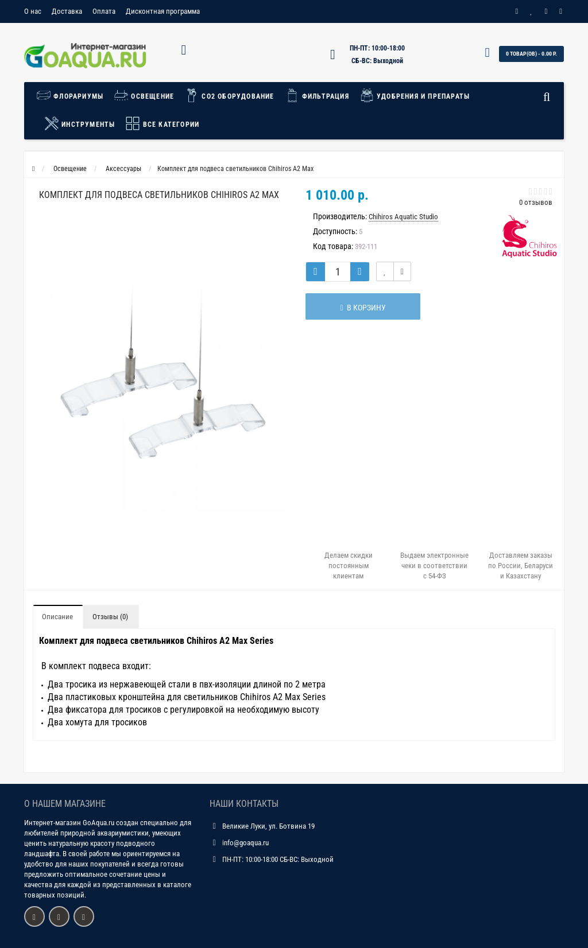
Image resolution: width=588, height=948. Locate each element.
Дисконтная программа (163, 11)
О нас (32, 11)
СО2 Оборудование (229, 95)
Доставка (67, 11)
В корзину (362, 307)
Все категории (162, 123)
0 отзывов (535, 202)
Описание (57, 616)
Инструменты (79, 123)
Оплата (103, 11)
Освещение (144, 95)
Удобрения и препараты (414, 95)
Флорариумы (72, 95)
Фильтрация (317, 95)
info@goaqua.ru (245, 842)
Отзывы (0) (110, 616)
